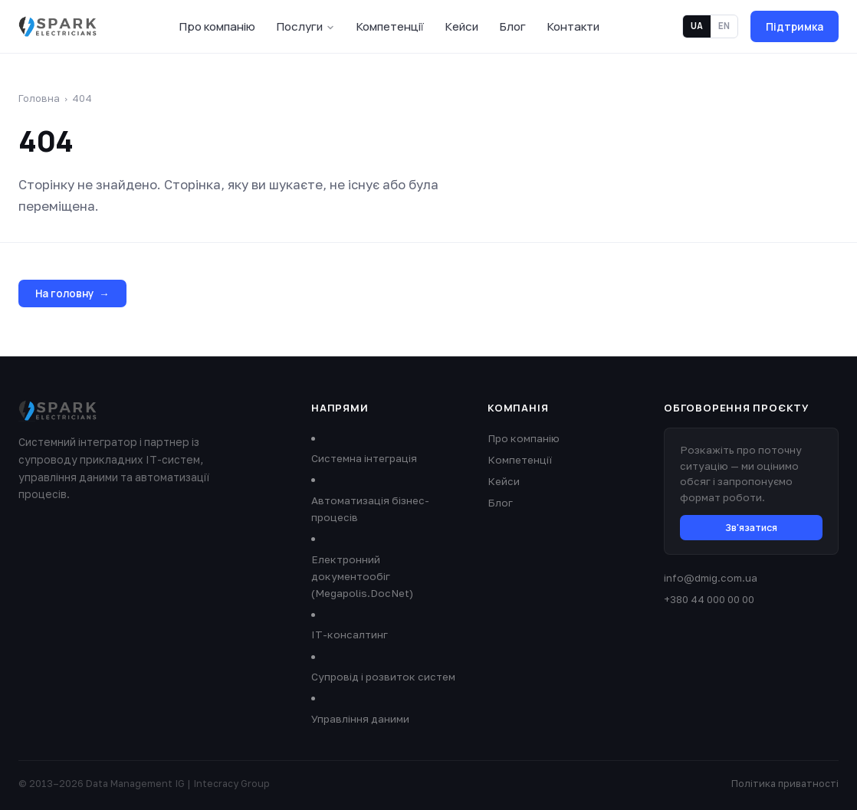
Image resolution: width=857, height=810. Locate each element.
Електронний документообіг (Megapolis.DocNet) (362, 576)
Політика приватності (785, 783)
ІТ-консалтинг (349, 634)
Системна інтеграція (364, 458)
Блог (513, 26)
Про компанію (217, 26)
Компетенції (390, 26)
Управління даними (360, 719)
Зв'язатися (751, 527)
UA (697, 25)
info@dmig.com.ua (710, 578)
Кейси (461, 26)
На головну (72, 293)
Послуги (306, 26)
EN (724, 25)
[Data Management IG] (57, 27)
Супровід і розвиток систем (383, 677)
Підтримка (794, 26)
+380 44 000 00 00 (709, 599)
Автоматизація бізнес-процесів (370, 508)
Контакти (573, 26)
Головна (39, 98)
